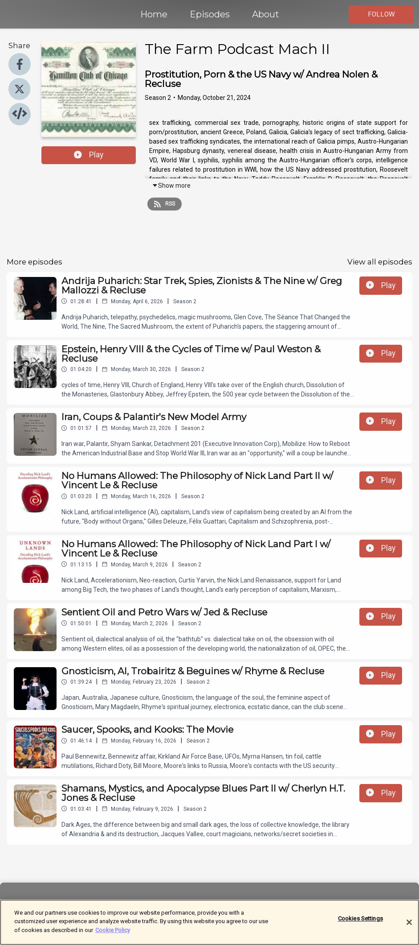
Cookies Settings (360, 923)
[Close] (409, 927)
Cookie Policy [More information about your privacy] (112, 935)
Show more (171, 185)
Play (88, 154)
